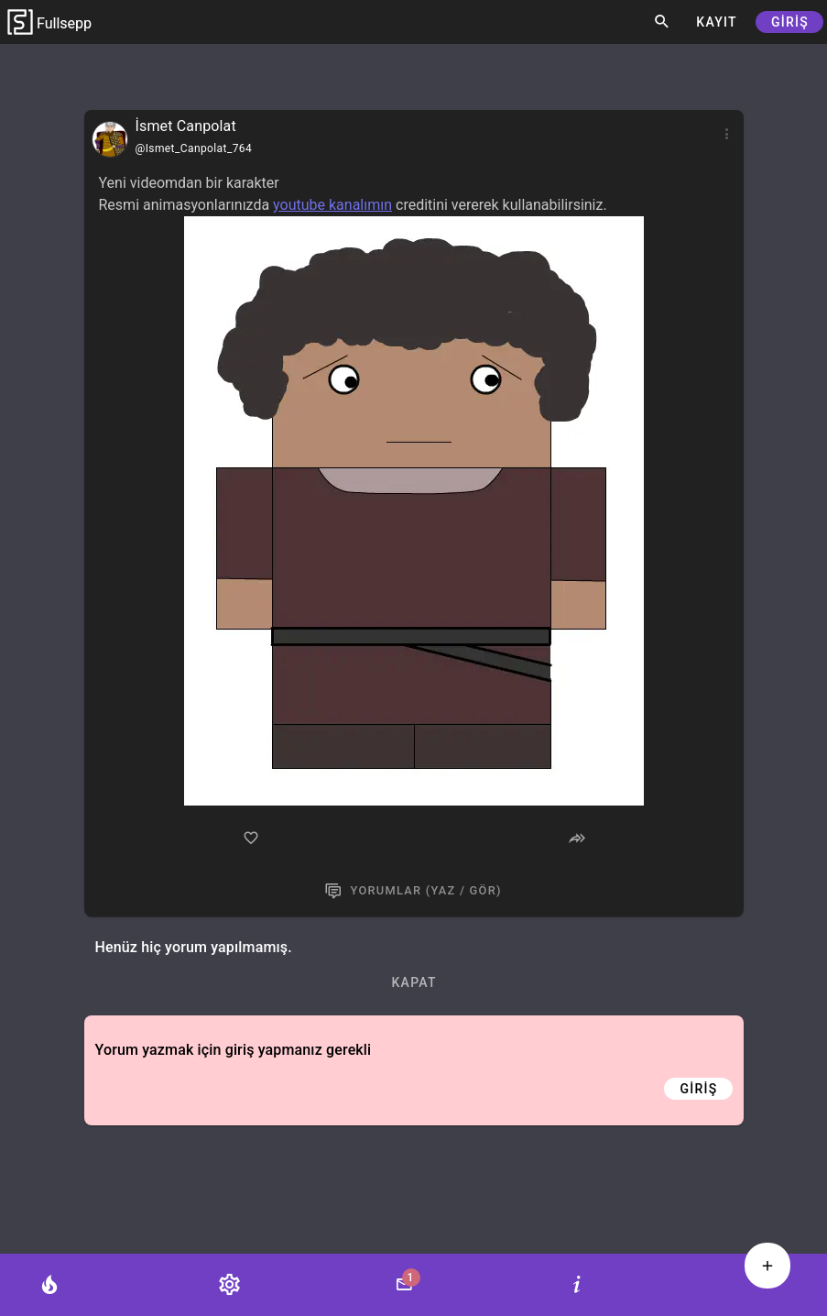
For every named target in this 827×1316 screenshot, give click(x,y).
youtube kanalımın (332, 205)
